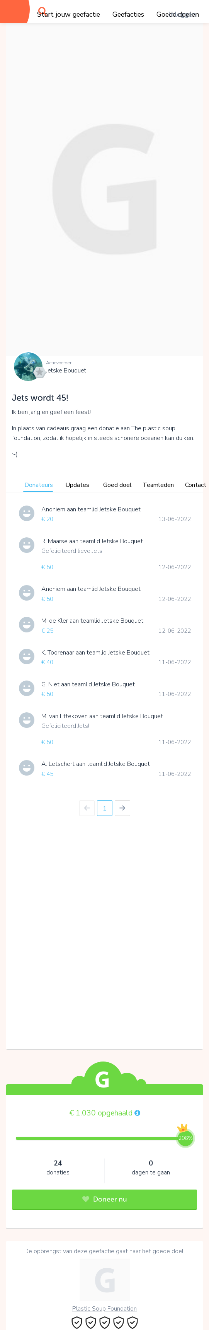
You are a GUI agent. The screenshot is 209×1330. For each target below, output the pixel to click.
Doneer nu (104, 1199)
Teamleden (158, 485)
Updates (77, 485)
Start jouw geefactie (68, 14)
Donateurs (38, 485)
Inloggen (182, 14)
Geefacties (128, 14)
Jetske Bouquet (66, 370)
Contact (195, 485)
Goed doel (117, 485)
